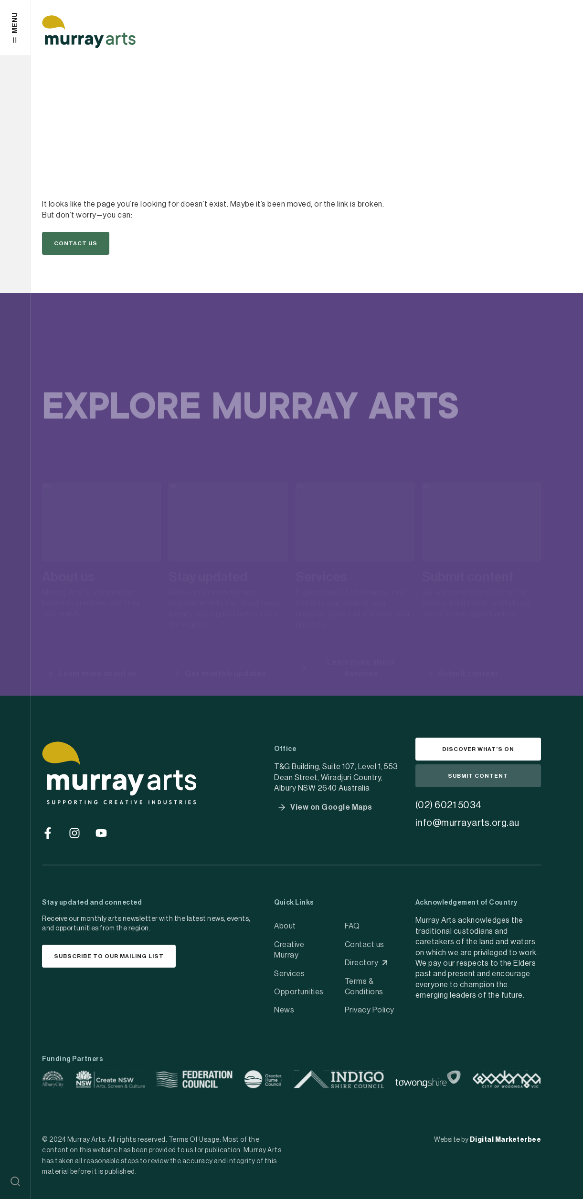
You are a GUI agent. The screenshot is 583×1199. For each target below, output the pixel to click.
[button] (15, 1181)
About (285, 926)
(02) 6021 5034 (448, 805)
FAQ (352, 926)
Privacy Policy (369, 1010)
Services (289, 974)
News (284, 1010)
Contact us (364, 945)
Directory (362, 963)
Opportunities (299, 992)
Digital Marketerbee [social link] (505, 1139)
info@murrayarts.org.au (467, 823)
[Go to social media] (47, 833)
